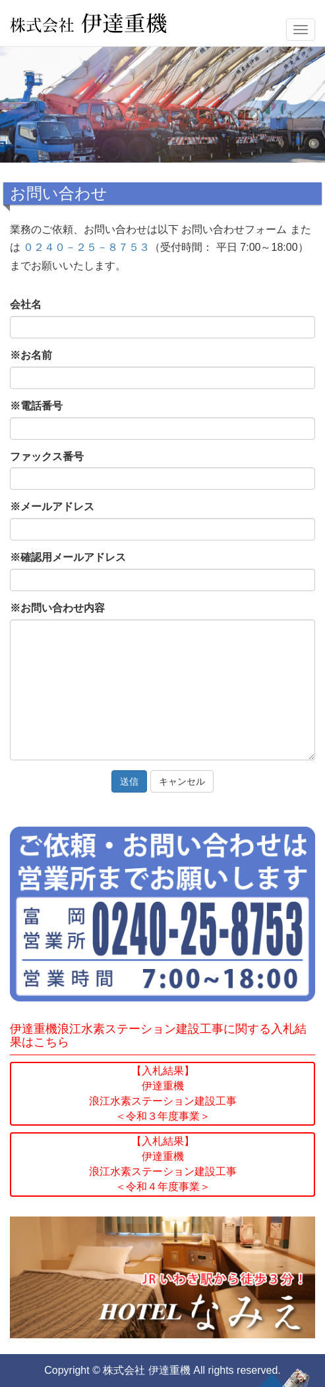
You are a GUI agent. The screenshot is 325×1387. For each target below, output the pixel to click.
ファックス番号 (47, 456)
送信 (129, 781)
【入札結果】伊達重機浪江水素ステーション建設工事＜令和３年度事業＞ (163, 1093)
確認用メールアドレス (68, 557)
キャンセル (182, 781)
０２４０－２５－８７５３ (86, 247)
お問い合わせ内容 (57, 608)
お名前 (31, 355)
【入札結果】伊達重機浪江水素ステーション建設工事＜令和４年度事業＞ (163, 1164)
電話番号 (36, 405)
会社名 (26, 304)
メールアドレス (52, 506)
